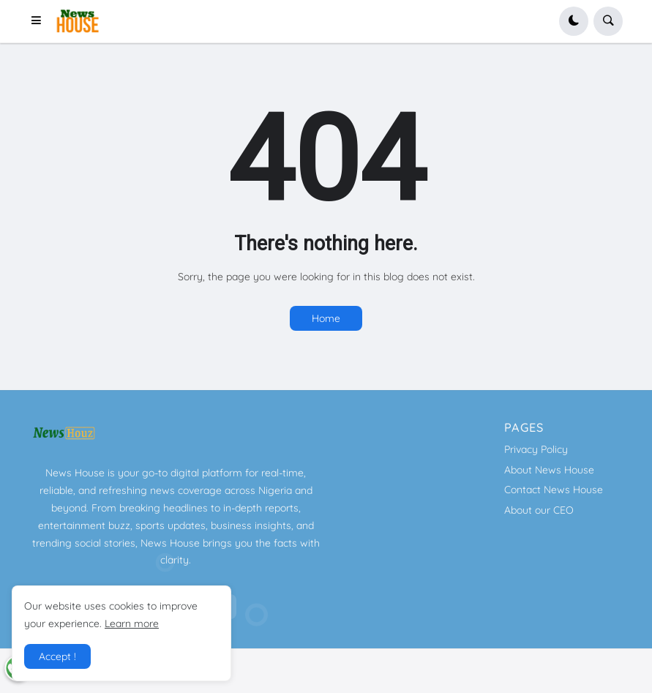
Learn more (132, 623)
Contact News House (553, 489)
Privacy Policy (536, 449)
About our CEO (539, 510)
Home (326, 318)
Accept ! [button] (57, 656)
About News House (549, 469)
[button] (40, 21)
